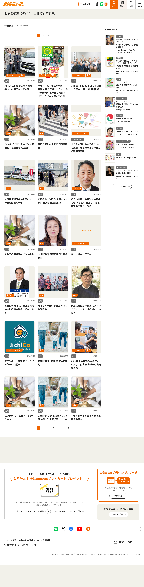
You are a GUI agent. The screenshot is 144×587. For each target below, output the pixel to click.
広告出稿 (86, 4)
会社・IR (122, 6)
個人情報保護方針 (9, 545)
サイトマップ (36, 545)
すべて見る (121, 186)
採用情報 (46, 540)
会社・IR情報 (10, 540)
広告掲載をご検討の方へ (29, 540)
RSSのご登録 (118, 514)
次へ (68, 35)
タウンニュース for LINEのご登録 (30, 511)
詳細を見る (117, 496)
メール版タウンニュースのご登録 (67, 511)
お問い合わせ (125, 542)
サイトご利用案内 (24, 545)
